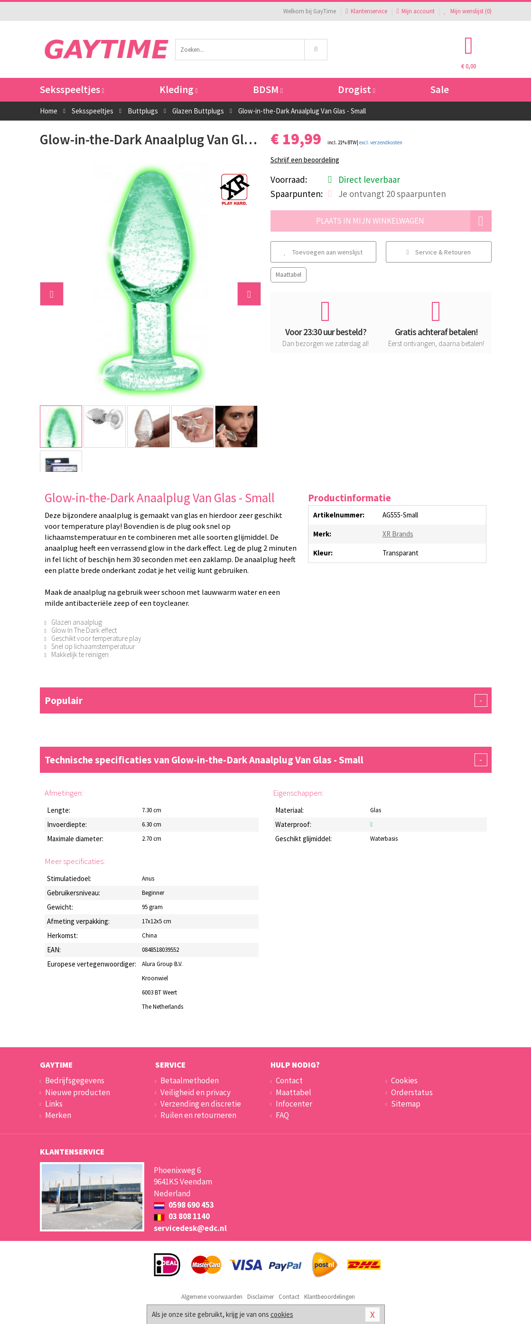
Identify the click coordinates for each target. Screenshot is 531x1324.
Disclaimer (260, 1297)
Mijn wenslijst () (468, 11)
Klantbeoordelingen (329, 1297)
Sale (439, 89)
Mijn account (416, 11)
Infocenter (294, 1104)
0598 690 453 (184, 1205)
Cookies (404, 1080)
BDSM (268, 89)
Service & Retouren (438, 252)
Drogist (356, 89)
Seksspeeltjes (72, 89)
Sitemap (405, 1104)
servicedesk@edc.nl (190, 1228)
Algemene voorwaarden (211, 1297)
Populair (266, 700)
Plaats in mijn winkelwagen (404, 221)
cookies (281, 1314)
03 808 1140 (182, 1216)
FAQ (282, 1115)
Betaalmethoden (189, 1080)
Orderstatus (412, 1092)
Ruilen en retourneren (198, 1115)
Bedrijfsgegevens (74, 1080)
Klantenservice (366, 11)
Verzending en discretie (200, 1104)
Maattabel (288, 275)
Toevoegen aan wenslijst (323, 252)
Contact (289, 1080)
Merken (58, 1115)
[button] (52, 294)
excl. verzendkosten (380, 142)
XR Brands (397, 533)
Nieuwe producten (77, 1092)
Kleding (178, 89)
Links (54, 1104)
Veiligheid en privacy (195, 1092)
